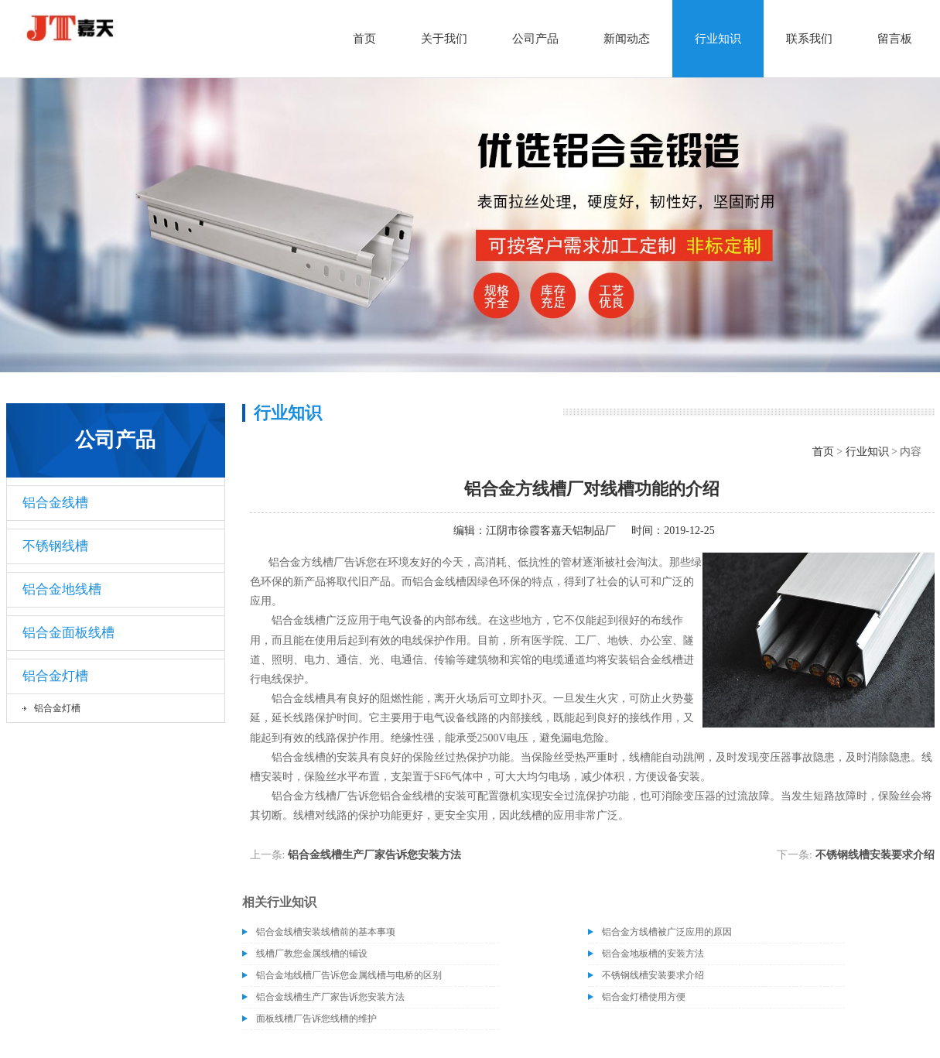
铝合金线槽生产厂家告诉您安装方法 (374, 855)
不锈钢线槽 (55, 546)
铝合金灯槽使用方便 (643, 996)
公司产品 (535, 39)
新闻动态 (626, 39)
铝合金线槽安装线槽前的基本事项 (325, 931)
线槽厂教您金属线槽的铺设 (311, 953)
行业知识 (718, 39)
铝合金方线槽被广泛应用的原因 (667, 931)
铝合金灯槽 (55, 676)
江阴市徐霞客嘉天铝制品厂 (551, 530)
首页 (364, 39)
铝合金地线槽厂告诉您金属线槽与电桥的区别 (349, 975)
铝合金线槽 (55, 502)
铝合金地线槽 (61, 589)
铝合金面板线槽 (68, 632)
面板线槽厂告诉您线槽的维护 (316, 1018)
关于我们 (444, 39)
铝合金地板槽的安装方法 (653, 953)
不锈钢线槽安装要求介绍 (875, 855)
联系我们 (809, 39)
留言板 (894, 39)
